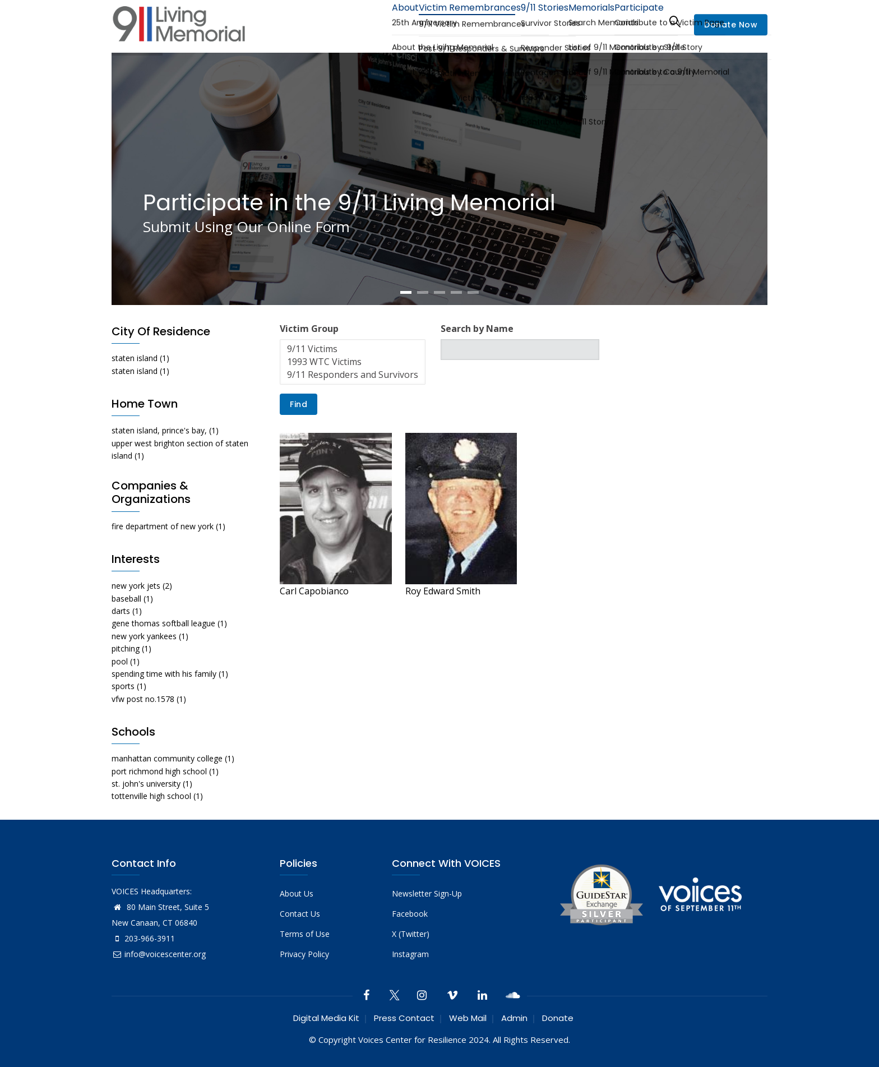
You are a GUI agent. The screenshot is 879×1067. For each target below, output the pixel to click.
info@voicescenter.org (159, 954)
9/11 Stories (524, 21)
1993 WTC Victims (352, 361)
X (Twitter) (410, 934)
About (369, 21)
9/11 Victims (352, 349)
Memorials (579, 21)
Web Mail (468, 1018)
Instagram (410, 954)
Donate (557, 1018)
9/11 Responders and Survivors (352, 374)
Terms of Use (305, 934)
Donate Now (730, 24)
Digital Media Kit (326, 1018)
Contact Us (300, 913)
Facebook (410, 913)
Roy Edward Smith (442, 591)
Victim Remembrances (441, 21)
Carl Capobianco (314, 591)
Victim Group (309, 328)
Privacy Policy (304, 954)
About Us (296, 893)
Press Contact (404, 1018)
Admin (514, 1018)
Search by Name (477, 328)
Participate (635, 21)
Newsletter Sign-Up (427, 893)
